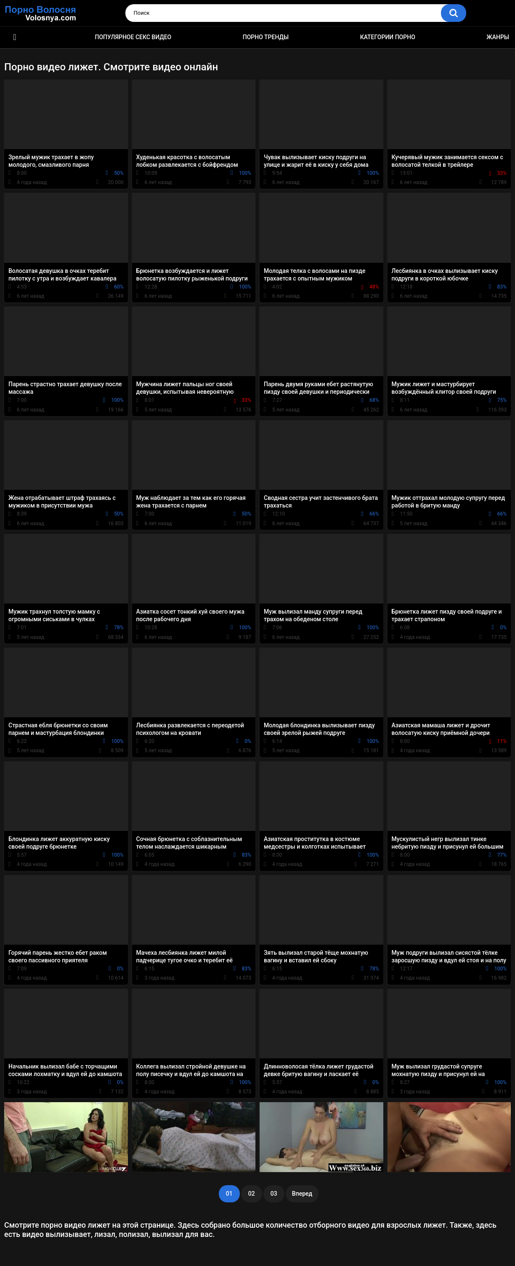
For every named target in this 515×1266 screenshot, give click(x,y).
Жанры (497, 37)
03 (274, 1193)
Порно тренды (266, 37)
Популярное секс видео (133, 37)
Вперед (302, 1193)
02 (251, 1193)
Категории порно (387, 37)
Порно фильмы (14, 37)
